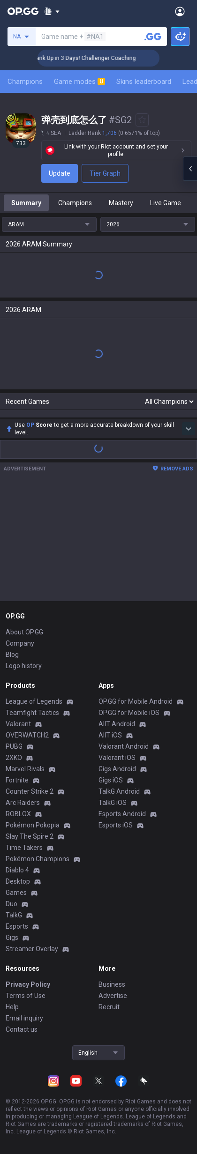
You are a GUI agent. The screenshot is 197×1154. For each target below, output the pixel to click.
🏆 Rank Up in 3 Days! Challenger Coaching (92, 58)
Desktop (18, 881)
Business (111, 984)
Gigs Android (117, 769)
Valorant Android (123, 746)
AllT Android (116, 724)
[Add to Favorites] (142, 120)
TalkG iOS (112, 802)
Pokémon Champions (37, 859)
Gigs (12, 937)
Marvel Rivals (25, 769)
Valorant (18, 724)
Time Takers (24, 847)
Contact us (22, 1029)
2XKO (14, 757)
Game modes (79, 81)
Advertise (112, 995)
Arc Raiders (23, 802)
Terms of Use (25, 995)
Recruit (109, 1007)
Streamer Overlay (32, 949)
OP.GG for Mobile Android (135, 701)
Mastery (121, 203)
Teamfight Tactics (32, 712)
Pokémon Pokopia (33, 825)
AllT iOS (110, 735)
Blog (12, 654)
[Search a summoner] (153, 36)
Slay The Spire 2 (29, 836)
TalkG (14, 915)
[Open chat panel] (190, 168)
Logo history (24, 666)
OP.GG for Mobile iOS (128, 712)
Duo (11, 904)
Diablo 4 (17, 870)
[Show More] (51, 11)
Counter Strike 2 (29, 791)
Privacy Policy (28, 984)
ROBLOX (18, 814)
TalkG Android (119, 791)
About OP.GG (24, 632)
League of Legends (34, 701)
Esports (17, 926)
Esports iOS (115, 825)
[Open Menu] (179, 11)
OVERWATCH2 (27, 735)
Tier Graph (105, 173)
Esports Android (122, 814)
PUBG (14, 746)
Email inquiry (24, 1018)
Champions (25, 81)
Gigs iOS (110, 780)
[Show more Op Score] (188, 428)
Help (12, 1007)
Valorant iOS (117, 757)
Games (16, 892)
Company (20, 643)
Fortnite (17, 780)
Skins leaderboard (143, 81)
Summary (26, 203)
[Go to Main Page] (23, 11)
